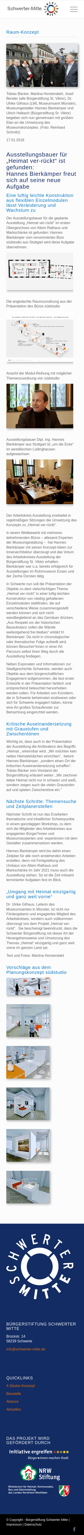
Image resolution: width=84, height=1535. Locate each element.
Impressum (14, 1524)
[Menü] (71, 9)
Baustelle (13, 1394)
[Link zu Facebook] (74, 1529)
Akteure (12, 1401)
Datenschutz (33, 1524)
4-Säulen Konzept (20, 1386)
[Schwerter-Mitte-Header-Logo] (34, 9)
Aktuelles (13, 1409)
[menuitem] (71, 9)
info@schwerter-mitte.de (25, 1349)
